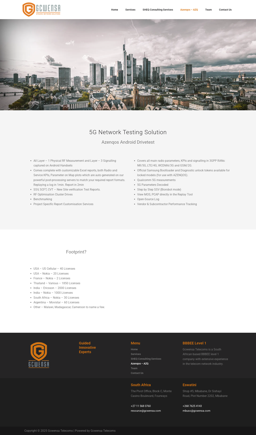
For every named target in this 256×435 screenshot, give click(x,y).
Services (130, 9)
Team (208, 9)
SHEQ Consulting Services (158, 9)
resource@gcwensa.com (146, 410)
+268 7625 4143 (193, 406)
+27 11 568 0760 (142, 406)
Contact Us (225, 9)
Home (114, 9)
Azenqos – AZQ (189, 9)
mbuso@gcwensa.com (197, 410)
